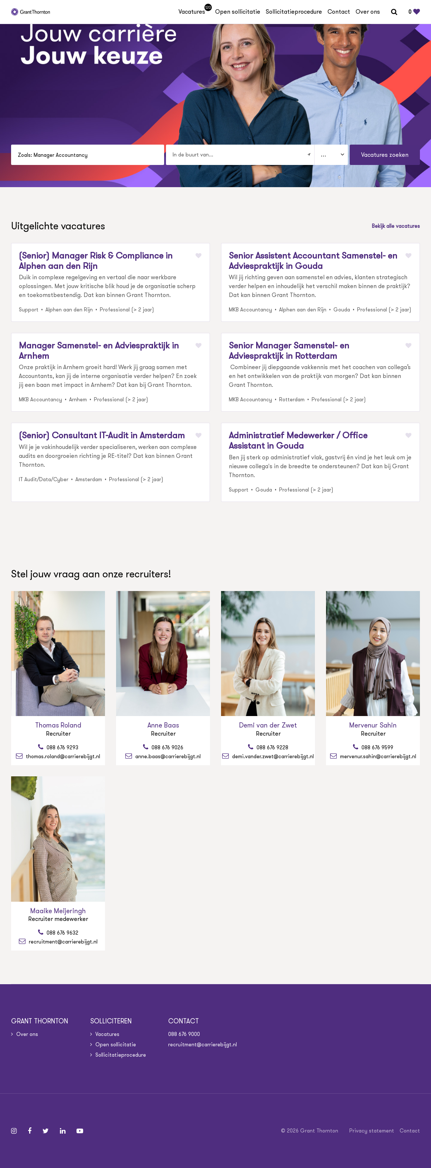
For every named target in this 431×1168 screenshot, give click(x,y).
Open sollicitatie (237, 11)
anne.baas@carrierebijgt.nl (167, 756)
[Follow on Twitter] (46, 1131)
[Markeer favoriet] (198, 256)
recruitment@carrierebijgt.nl (62, 941)
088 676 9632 (61, 932)
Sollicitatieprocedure (294, 11)
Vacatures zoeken (384, 155)
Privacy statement (371, 1130)
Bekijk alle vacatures (396, 226)
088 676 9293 (61, 747)
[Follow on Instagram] (14, 1131)
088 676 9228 (271, 747)
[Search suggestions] (87, 155)
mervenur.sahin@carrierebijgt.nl (377, 756)
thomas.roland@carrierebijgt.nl (62, 756)
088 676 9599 (376, 747)
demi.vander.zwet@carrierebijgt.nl (272, 756)
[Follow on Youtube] (80, 1131)
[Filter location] (309, 155)
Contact (339, 11)
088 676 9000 (184, 1034)
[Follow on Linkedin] (62, 1131)
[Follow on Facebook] (29, 1131)
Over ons (368, 11)
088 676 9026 (166, 747)
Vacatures (194, 11)
